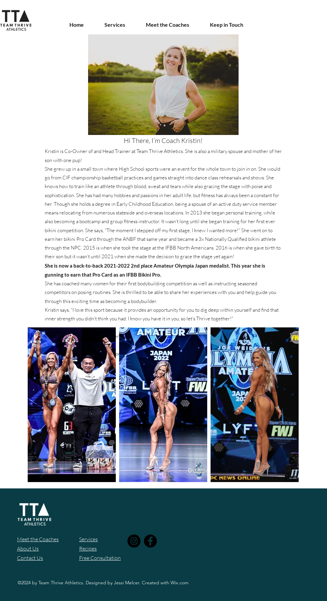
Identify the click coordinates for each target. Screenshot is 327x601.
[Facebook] (150, 541)
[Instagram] (133, 541)
